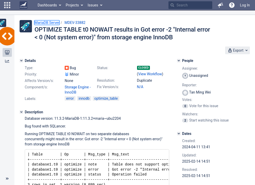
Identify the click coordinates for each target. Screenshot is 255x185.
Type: (29, 68)
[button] (7, 5)
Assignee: (190, 68)
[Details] (21, 60)
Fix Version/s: (108, 87)
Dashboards (47, 5)
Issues (93, 5)
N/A (140, 87)
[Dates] (179, 133)
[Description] (21, 112)
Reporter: (189, 85)
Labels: (30, 99)
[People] (179, 60)
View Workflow (150, 74)
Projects (72, 5)
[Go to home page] (23, 5)
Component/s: (36, 87)
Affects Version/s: (39, 81)
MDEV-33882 (74, 23)
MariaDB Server (47, 23)
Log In (245, 5)
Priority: (31, 74)
